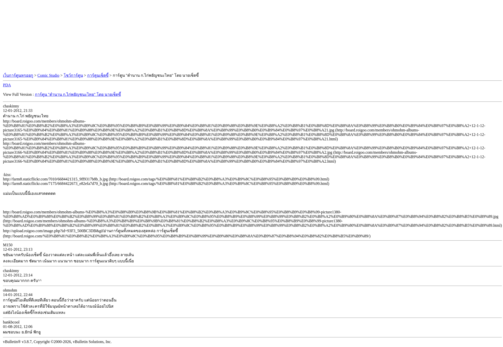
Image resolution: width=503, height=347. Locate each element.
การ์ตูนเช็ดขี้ (98, 75)
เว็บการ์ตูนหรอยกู (18, 75)
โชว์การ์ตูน (73, 75)
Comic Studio (48, 75)
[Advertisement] (251, 36)
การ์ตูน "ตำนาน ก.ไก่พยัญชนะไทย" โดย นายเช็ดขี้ (78, 94)
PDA (7, 85)
